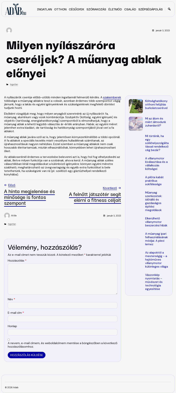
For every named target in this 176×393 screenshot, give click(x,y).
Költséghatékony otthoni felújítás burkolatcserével (156, 104)
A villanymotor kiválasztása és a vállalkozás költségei (156, 164)
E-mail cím (16, 312)
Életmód (115, 9)
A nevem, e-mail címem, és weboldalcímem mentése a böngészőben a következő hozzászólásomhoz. (62, 344)
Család (130, 9)
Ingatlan (44, 9)
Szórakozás (96, 9)
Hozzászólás (17, 260)
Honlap (12, 326)
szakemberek (112, 97)
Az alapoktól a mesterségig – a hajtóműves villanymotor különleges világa (156, 259)
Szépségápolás (150, 9)
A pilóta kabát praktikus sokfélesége (154, 180)
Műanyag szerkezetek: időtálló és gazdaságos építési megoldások (153, 201)
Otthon (60, 9)
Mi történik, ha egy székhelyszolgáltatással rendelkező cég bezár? (157, 143)
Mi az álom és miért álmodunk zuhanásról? (155, 122)
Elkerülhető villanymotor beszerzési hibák (156, 222)
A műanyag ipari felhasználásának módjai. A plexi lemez (156, 239)
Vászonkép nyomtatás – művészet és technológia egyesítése (154, 282)
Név (11, 299)
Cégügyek (76, 9)
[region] (148, 197)
